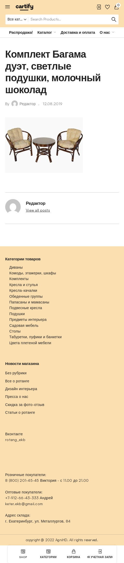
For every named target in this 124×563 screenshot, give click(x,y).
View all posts (38, 210)
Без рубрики (16, 373)
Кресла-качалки (23, 290)
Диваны (16, 267)
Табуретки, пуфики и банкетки (35, 337)
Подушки (17, 313)
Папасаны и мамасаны (29, 302)
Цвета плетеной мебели (30, 343)
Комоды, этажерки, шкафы (32, 273)
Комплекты (18, 278)
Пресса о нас (16, 396)
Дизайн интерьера (21, 388)
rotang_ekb (15, 439)
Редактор (28, 103)
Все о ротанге (17, 381)
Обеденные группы (26, 296)
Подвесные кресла (25, 308)
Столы (14, 331)
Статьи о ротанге (20, 412)
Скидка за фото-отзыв (24, 404)
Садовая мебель (23, 325)
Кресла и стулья (23, 284)
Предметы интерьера (28, 319)
